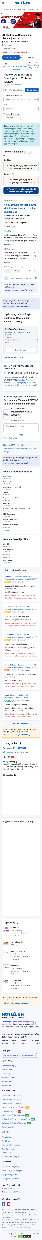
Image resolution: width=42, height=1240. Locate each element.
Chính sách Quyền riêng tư (12, 1171)
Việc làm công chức (9, 1081)
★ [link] (12, 418)
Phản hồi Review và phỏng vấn (15, 1107)
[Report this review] (29, 270)
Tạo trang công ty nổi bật (11, 1095)
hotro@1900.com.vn (17, 1192)
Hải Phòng (7, 560)
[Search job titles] (13, 90)
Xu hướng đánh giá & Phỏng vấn (16, 1123)
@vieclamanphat (10, 377)
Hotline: (16, 748)
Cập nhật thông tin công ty (11, 1099)
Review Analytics (8, 1127)
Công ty (5, 445)
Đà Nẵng (6, 555)
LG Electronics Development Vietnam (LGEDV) (19, 448)
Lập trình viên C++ (10, 498)
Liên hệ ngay (6, 1153)
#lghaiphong (21, 383)
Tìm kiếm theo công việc (13, 95)
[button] (2, 3)
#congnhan (30, 380)
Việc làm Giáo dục (8, 1085)
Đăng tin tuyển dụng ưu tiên (12, 1103)
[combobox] (16, 9)
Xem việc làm (20, 350)
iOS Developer (9, 514)
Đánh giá (11, 57)
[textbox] (21, 99)
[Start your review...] (21, 428)
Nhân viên (7, 476)
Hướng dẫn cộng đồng (10, 1179)
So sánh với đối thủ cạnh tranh (15, 1115)
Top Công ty (6, 1141)
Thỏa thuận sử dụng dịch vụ (12, 1167)
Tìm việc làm (6, 1137)
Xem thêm (7, 244)
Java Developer (9, 503)
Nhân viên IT (8, 482)
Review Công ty (7, 1070)
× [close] (38, 126)
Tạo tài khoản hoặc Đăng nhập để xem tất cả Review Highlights (21, 190)
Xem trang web (8, 45)
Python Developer (10, 525)
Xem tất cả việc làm (13, 358)
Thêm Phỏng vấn (10, 438)
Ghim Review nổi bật (11, 1111)
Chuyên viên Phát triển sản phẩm (17, 215)
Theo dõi (30, 57)
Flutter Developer (10, 519)
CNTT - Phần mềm (17, 445)
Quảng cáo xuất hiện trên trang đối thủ (18, 1119)
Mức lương (6, 1074)
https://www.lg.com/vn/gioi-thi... (17, 752)
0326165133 (14, 1188)
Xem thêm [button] (7, 530)
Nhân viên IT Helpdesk (12, 487)
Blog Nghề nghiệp (8, 1149)
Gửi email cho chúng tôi (10, 1157)
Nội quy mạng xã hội (9, 1175)
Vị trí (5, 105)
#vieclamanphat (9, 383)
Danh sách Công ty (9, 1066)
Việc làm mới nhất (8, 1077)
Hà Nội (6, 544)
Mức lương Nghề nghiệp (11, 1145)
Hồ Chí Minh (8, 549)
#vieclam (21, 380)
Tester (5, 492)
